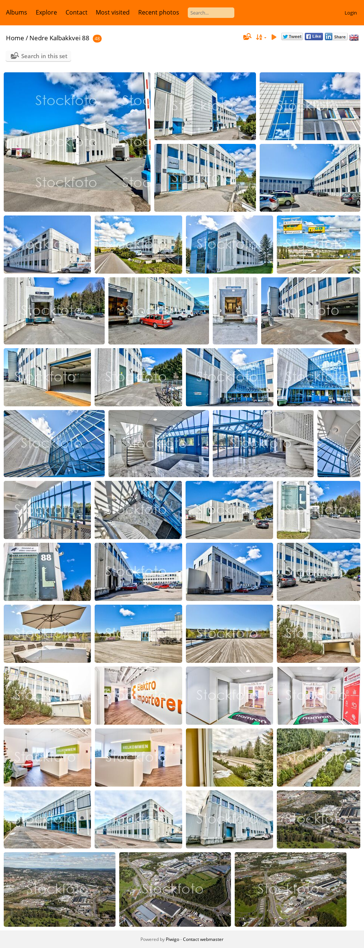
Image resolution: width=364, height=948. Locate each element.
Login (351, 12)
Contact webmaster (203, 939)
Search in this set (44, 56)
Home (15, 38)
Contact (77, 12)
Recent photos (158, 12)
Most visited (113, 12)
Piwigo (172, 939)
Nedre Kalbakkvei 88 (59, 38)
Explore (46, 12)
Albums (16, 12)
